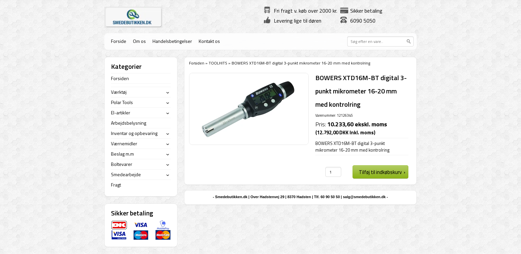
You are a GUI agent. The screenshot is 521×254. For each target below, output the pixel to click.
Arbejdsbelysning (128, 122)
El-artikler (120, 112)
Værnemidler (124, 143)
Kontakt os (209, 41)
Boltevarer (121, 164)
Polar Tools (122, 102)
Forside (118, 41)
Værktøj (119, 91)
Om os (139, 41)
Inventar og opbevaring (134, 133)
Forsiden (196, 63)
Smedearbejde (126, 174)
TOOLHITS (218, 63)
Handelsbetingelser (172, 41)
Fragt (116, 184)
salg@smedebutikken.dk (364, 197)
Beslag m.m (122, 153)
